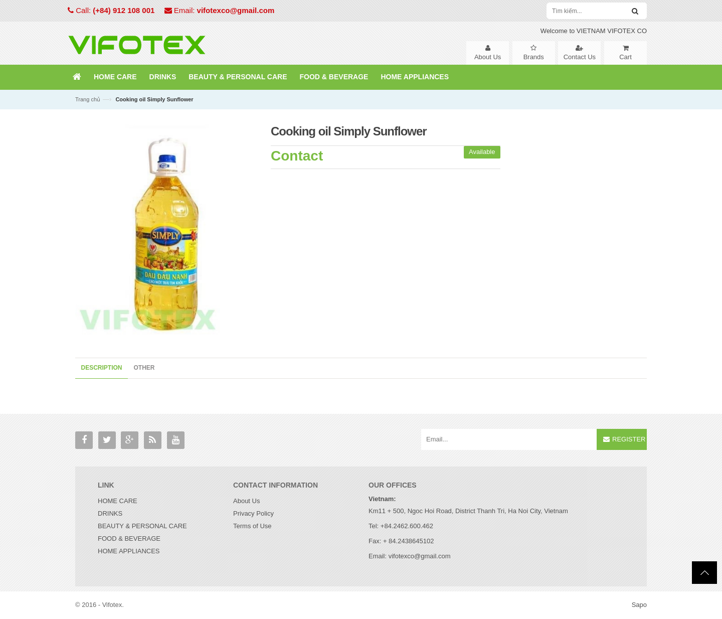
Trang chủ (87, 99)
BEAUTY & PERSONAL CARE (142, 526)
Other (144, 367)
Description (101, 367)
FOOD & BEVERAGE (129, 538)
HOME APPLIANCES (129, 551)
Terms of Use (252, 526)
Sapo (639, 604)
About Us (246, 501)
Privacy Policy (253, 513)
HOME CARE (117, 501)
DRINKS (110, 513)
